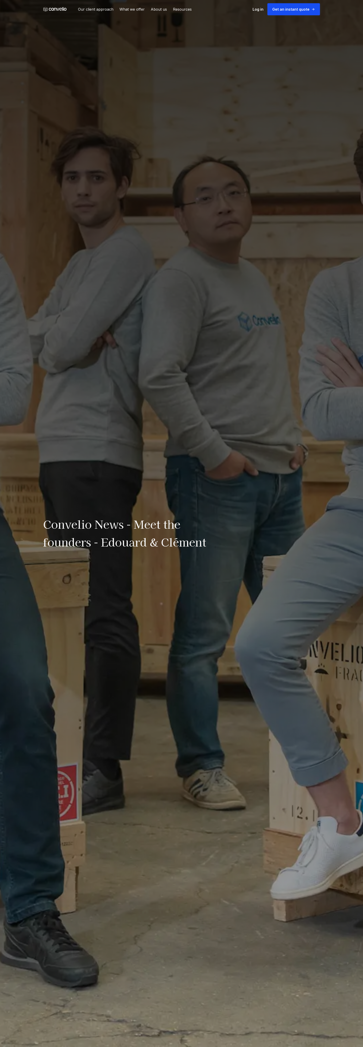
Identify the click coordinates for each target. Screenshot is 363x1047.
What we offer (132, 9)
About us (159, 9)
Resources (182, 9)
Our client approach (95, 9)
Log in (258, 9)
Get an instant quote (293, 9)
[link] (55, 9)
